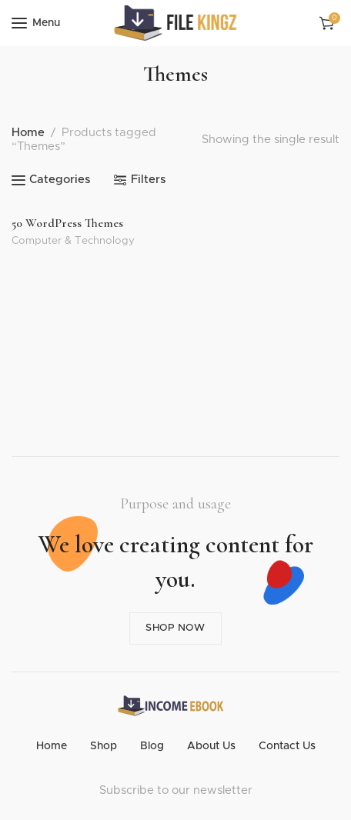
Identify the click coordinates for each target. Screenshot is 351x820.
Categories (59, 179)
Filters (148, 179)
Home (28, 132)
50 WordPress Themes (67, 223)
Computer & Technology (73, 240)
